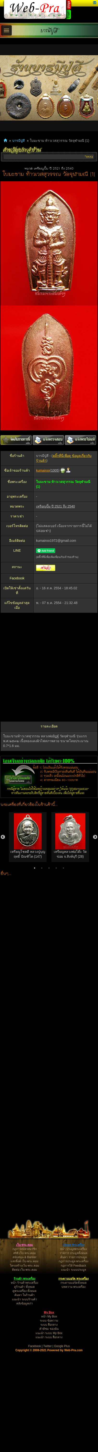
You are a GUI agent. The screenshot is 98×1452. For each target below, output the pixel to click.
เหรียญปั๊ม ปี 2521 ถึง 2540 (55, 506)
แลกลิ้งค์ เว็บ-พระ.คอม (24, 1261)
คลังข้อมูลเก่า (24, 1303)
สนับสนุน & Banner (24, 1257)
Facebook (34, 1346)
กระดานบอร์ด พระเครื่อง (73, 1278)
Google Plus (62, 1346)
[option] (28, 837)
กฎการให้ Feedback (73, 1265)
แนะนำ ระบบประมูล (73, 1269)
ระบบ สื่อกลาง (49, 1324)
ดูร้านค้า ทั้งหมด (24, 1287)
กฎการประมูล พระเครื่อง (73, 1261)
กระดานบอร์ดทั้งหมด (74, 1282)
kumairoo (43, 470)
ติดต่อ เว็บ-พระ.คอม (24, 1269)
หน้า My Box (49, 1316)
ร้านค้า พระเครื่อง (24, 1278)
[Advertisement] (47, 667)
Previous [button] (2, 837)
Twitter (47, 1346)
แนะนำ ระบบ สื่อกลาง (49, 1337)
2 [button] (41, 868)
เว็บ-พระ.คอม (24, 1245)
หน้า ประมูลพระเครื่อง (73, 1249)
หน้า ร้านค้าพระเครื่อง (24, 1282)
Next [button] (95, 837)
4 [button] (56, 868)
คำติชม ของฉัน (48, 1328)
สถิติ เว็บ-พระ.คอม (24, 1253)
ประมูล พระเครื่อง (73, 1245)
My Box (49, 1312)
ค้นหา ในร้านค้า (24, 1295)
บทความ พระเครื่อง (73, 1287)
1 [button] (34, 868)
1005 (54, 470)
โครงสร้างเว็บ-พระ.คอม (24, 1265)
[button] (94, 3)
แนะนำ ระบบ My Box (49, 1333)
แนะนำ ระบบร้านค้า (24, 1299)
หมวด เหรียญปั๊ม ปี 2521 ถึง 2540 (49, 168)
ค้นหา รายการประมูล (73, 1257)
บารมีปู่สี (49, 30)
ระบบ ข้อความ (49, 1320)
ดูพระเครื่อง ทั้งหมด (24, 1291)
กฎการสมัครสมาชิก (24, 1249)
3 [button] (49, 868)
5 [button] (63, 868)
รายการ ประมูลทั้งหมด (73, 1253)
